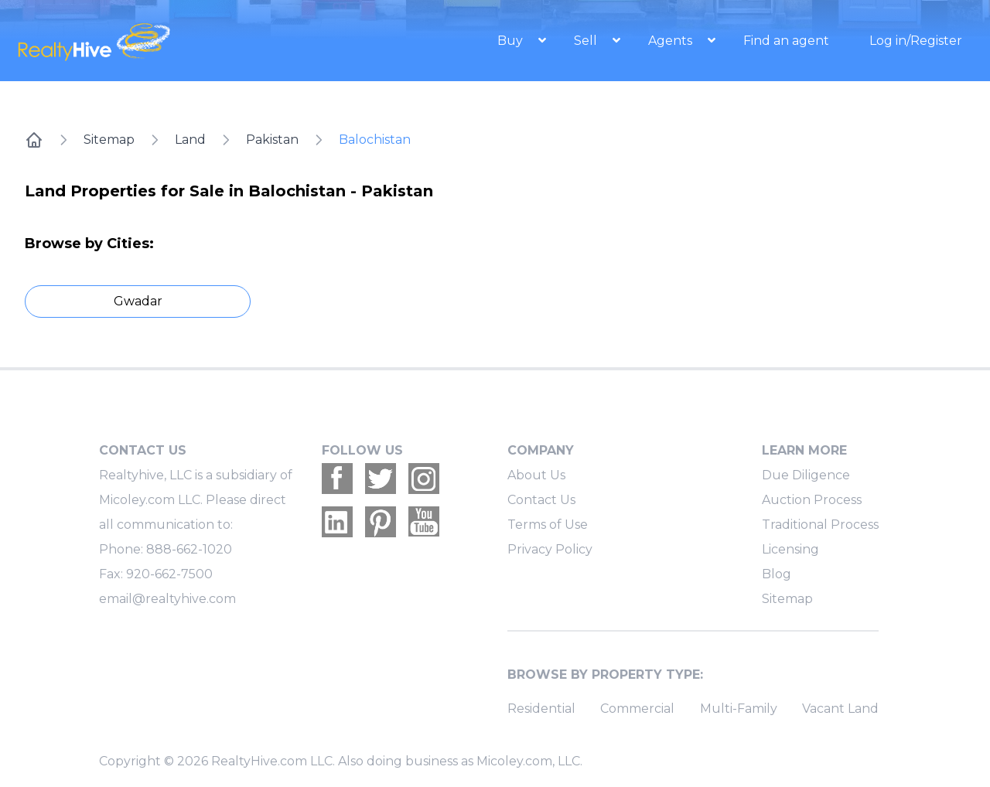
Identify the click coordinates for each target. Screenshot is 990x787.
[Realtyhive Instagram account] (423, 478)
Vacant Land (840, 708)
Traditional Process (820, 524)
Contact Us (541, 499)
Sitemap (109, 139)
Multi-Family (738, 708)
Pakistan (272, 139)
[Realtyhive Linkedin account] (337, 521)
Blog (776, 574)
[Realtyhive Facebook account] (337, 478)
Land (190, 139)
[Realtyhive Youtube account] (423, 521)
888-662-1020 (189, 549)
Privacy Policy (549, 549)
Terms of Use (547, 524)
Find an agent (786, 40)
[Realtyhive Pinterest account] (380, 521)
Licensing (790, 549)
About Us (536, 475)
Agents (671, 40)
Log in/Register (915, 40)
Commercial (637, 708)
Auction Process (812, 499)
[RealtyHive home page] (158, 40)
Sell (587, 40)
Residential (541, 708)
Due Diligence (806, 475)
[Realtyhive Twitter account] (380, 478)
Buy (511, 40)
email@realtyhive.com (167, 598)
